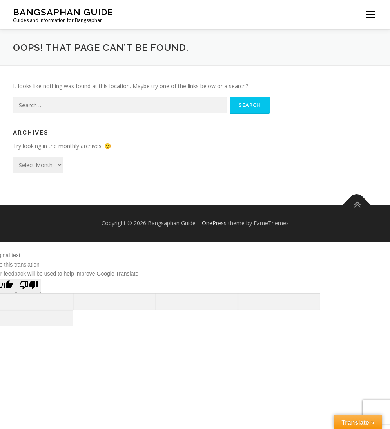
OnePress (214, 223)
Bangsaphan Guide (63, 12)
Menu (370, 14)
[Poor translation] (28, 286)
